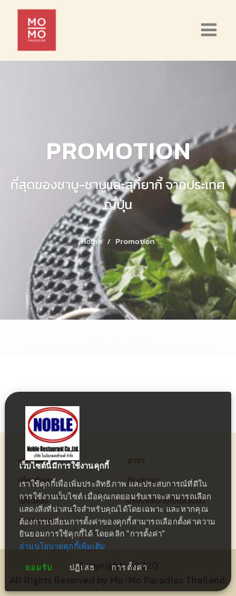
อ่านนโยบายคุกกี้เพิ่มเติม (62, 546)
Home (91, 241)
